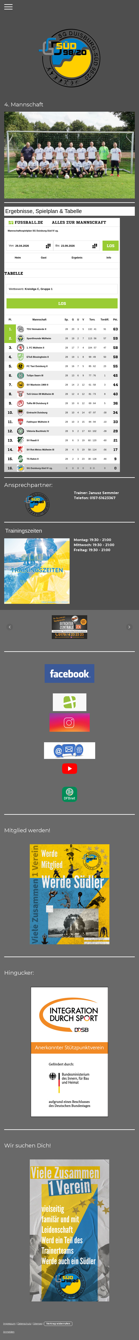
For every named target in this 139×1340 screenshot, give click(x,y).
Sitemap (37, 1323)
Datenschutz (24, 1323)
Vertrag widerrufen (58, 1323)
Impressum (9, 1323)
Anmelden (8, 1332)
